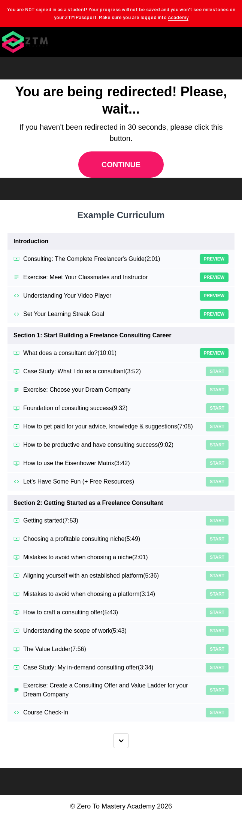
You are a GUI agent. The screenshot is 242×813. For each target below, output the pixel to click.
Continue (121, 164)
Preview (214, 259)
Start (217, 371)
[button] (235, 42)
